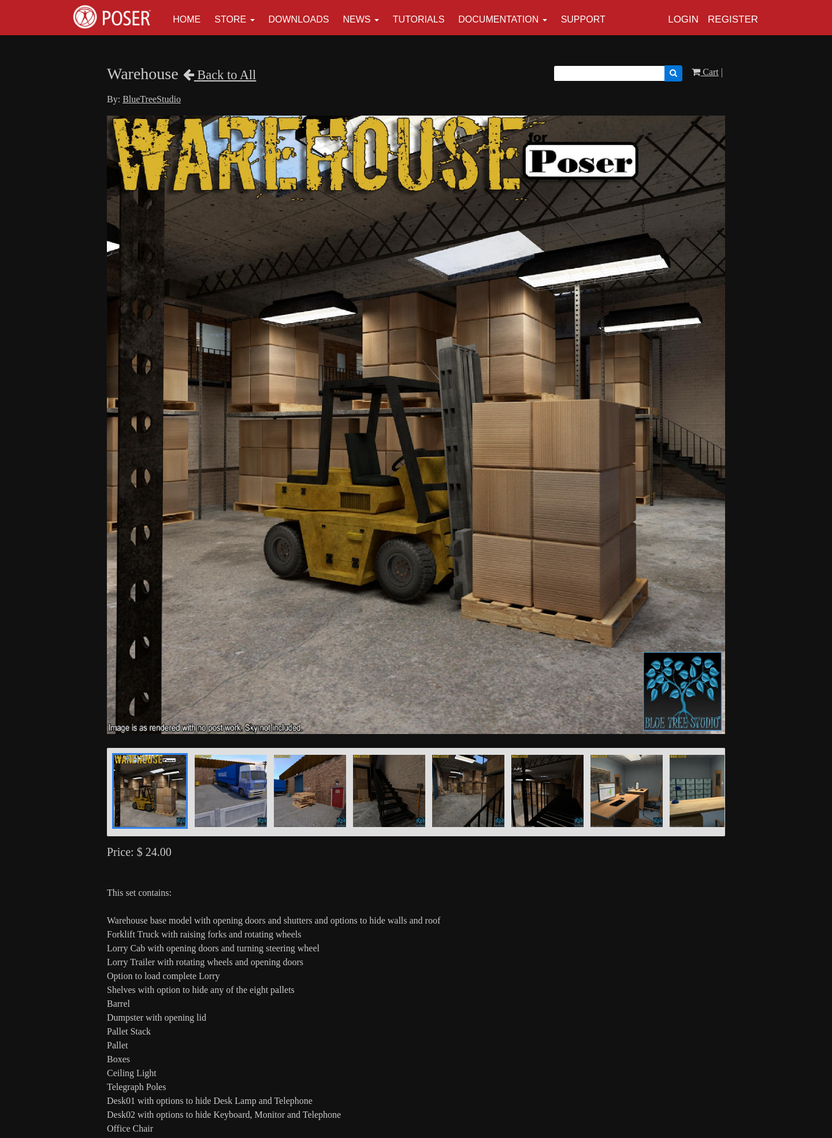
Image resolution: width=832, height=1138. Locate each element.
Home (186, 19)
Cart (705, 72)
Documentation (498, 19)
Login (683, 19)
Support (583, 19)
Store (230, 19)
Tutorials (419, 19)
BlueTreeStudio (151, 99)
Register (733, 19)
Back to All (220, 75)
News (356, 19)
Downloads (299, 19)
